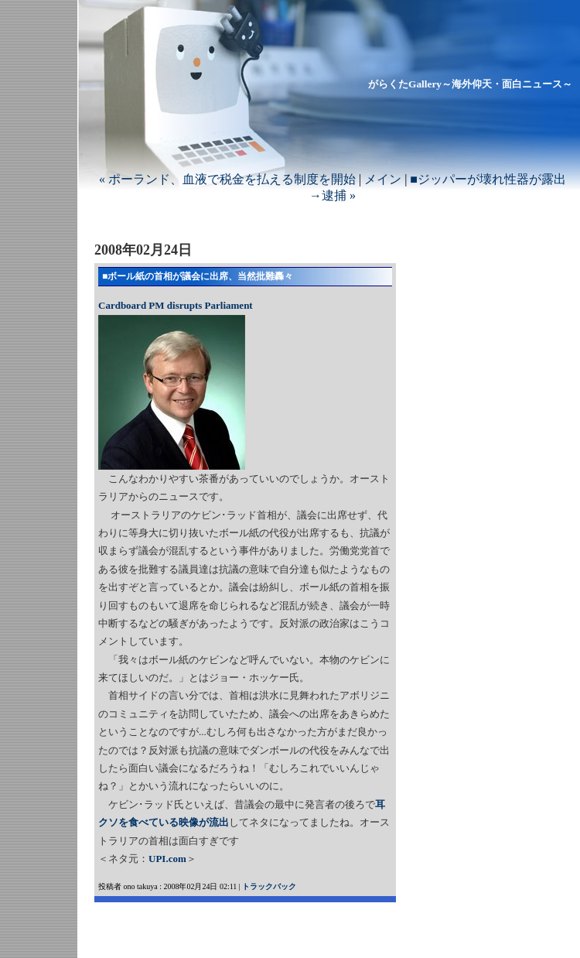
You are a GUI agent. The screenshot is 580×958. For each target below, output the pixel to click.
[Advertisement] (275, 925)
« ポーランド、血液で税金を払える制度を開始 (227, 179)
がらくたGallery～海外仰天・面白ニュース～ (470, 84)
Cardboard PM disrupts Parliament (175, 305)
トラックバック (269, 886)
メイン (382, 179)
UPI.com (167, 858)
